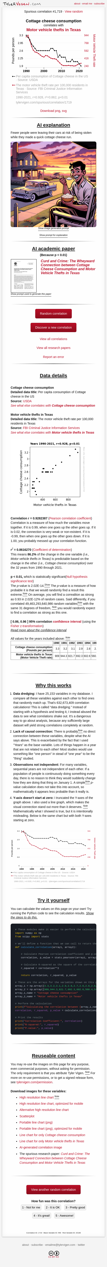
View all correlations (53, 339)
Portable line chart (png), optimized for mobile (50, 1128)
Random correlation (53, 313)
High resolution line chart (36, 1097)
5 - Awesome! (65, 1215)
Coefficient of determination (52, 549)
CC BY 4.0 (53, 1254)
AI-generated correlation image (40, 1147)
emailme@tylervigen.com (60, 1244)
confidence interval (67, 621)
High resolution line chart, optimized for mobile (51, 1103)
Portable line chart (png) (36, 1122)
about (77, 3)
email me (87, 3)
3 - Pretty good (75, 1207)
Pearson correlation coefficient (70, 518)
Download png (54, 65)
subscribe (99, 3)
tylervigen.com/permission (35, 1082)
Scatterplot (26, 1116)
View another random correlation (53, 1189)
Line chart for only (52, 1135)
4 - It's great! (41, 1215)
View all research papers (53, 348)
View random (74, 11)
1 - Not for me (31, 1207)
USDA (27, 401)
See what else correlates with (53, 405)
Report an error (53, 357)
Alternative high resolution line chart (44, 1110)
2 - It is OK (53, 1207)
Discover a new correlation (53, 327)
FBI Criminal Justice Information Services (51, 428)
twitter (81, 1244)
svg (64, 111)
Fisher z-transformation (27, 626)
